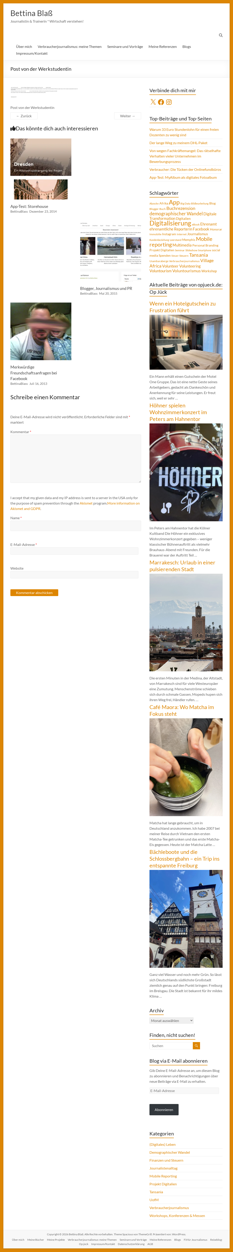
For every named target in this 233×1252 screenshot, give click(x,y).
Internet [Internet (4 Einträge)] (181, 234)
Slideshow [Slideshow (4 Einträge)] (191, 250)
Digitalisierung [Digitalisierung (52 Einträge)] (170, 223)
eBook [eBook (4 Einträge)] (196, 224)
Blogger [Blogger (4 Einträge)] (154, 209)
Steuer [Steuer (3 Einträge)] (175, 255)
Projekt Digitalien (163, 1184)
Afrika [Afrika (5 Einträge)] (163, 203)
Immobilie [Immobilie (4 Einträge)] (155, 234)
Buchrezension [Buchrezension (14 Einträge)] (180, 208)
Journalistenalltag (163, 1168)
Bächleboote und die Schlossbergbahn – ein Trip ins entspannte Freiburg (184, 859)
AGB (150, 1244)
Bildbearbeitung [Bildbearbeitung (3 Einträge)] (200, 203)
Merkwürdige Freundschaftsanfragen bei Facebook (33, 373)
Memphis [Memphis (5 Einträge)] (188, 240)
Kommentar (20, 432)
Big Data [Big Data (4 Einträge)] (185, 203)
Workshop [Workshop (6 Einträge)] (209, 271)
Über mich (24, 47)
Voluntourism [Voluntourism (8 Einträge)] (160, 271)
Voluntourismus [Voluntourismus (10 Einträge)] (186, 270)
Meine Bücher (35, 1240)
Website (16, 568)
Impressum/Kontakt (32, 53)
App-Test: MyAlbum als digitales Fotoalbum (183, 177)
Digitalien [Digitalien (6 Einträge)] (183, 219)
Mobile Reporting (163, 1176)
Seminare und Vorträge (125, 47)
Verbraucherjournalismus (169, 1208)
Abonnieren (164, 1110)
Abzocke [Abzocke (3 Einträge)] (154, 203)
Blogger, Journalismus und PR (106, 288)
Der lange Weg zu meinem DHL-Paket (178, 143)
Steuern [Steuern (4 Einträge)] (184, 256)
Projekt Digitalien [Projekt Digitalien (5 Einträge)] (161, 250)
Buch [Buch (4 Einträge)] (162, 209)
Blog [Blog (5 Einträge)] (212, 203)
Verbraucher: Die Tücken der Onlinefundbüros (185, 169)
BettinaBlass (19, 212)
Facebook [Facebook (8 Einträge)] (201, 229)
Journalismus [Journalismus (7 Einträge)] (197, 234)
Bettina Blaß (32, 13)
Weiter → (127, 116)
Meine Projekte (56, 1240)
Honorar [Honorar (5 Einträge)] (216, 229)
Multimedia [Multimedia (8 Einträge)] (182, 245)
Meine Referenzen (163, 47)
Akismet (86, 503)
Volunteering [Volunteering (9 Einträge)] (190, 266)
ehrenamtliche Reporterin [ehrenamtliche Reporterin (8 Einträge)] (170, 229)
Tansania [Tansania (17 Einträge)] (198, 255)
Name (16, 518)
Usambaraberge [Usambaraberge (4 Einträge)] (158, 261)
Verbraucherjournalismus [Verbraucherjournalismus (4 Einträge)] (184, 261)
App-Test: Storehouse (29, 206)
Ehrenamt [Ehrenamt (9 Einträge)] (208, 224)
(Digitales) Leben (162, 1144)
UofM (154, 1200)
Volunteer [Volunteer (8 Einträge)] (170, 266)
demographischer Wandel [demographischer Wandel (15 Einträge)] (176, 213)
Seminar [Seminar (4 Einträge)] (180, 250)
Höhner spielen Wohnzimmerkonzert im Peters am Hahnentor (178, 412)
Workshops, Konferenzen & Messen (177, 1216)
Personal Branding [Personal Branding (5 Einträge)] (205, 245)
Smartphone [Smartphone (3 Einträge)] (204, 250)
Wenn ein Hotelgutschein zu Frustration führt (182, 307)
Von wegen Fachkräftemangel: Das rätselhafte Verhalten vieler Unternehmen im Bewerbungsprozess (185, 156)
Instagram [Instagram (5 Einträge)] (169, 234)
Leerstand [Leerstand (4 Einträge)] (176, 240)
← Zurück (24, 116)
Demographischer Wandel (169, 1152)
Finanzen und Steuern (166, 1160)
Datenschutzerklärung (131, 1244)
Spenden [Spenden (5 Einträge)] (165, 256)
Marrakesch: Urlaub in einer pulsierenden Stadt (182, 566)
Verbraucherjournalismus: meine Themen (70, 47)
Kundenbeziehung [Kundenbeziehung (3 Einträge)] (159, 240)
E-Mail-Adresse (23, 545)
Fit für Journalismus (195, 1240)
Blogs (186, 47)
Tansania (156, 1192)
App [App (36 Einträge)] (174, 202)
